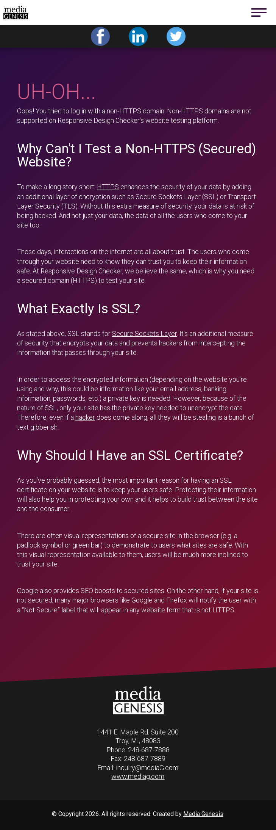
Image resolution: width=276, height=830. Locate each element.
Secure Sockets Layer (144, 333)
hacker (85, 417)
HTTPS (108, 187)
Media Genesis (203, 813)
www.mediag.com (137, 776)
